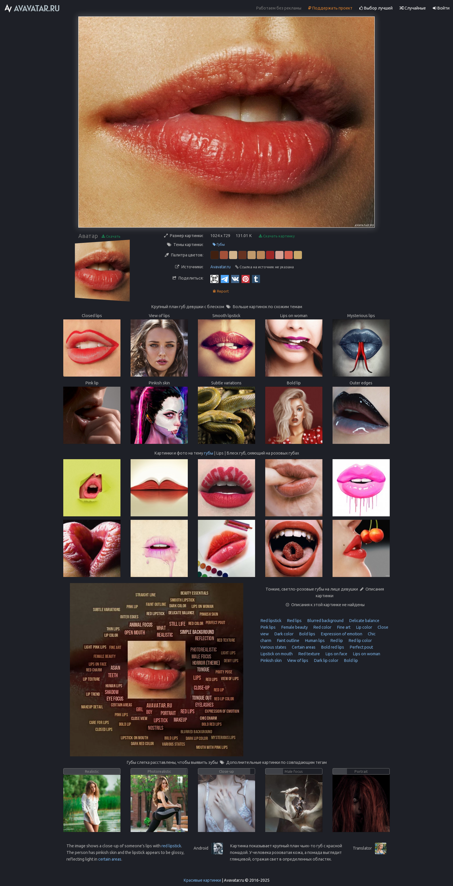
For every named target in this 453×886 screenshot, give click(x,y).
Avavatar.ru (220, 267)
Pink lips (268, 627)
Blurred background (325, 620)
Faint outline (287, 640)
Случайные (413, 8)
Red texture (308, 654)
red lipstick (171, 846)
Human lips (314, 640)
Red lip (336, 640)
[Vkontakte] (235, 278)
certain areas (109, 859)
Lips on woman (366, 654)
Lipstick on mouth (276, 654)
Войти (441, 8)
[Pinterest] (246, 278)
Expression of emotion (341, 634)
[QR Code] (214, 278)
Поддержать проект (330, 8)
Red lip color (360, 640)
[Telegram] (225, 278)
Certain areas (303, 647)
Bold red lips (332, 647)
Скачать (111, 236)
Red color (321, 627)
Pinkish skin (271, 660)
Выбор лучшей (376, 8)
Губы (219, 244)
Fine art (343, 627)
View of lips (297, 660)
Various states (273, 647)
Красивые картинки (202, 880)
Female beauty (294, 627)
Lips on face (335, 654)
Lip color (363, 627)
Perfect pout (361, 647)
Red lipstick (270, 620)
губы (208, 453)
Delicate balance (363, 620)
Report (221, 291)
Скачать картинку (277, 236)
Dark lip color (325, 660)
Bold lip (350, 660)
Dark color (283, 634)
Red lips (294, 620)
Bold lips (306, 634)
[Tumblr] (256, 278)
